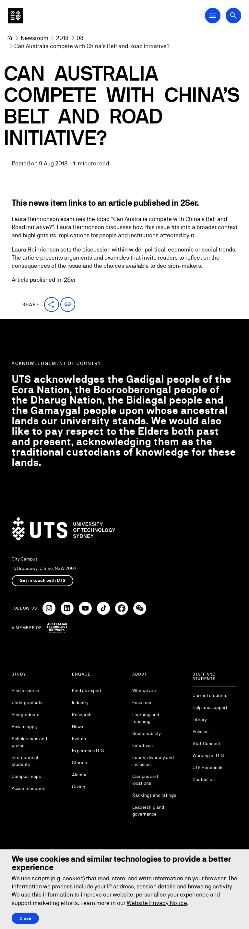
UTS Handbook (208, 767)
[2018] (62, 38)
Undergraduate (27, 702)
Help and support (210, 707)
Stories (79, 762)
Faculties (141, 702)
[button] (51, 304)
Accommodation (28, 788)
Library (200, 719)
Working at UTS (208, 755)
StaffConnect (206, 743)
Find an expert (86, 690)
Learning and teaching (145, 718)
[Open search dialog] (233, 15)
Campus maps (26, 776)
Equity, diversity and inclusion (153, 761)
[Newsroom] (34, 38)
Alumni (79, 774)
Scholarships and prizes (29, 742)
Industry (80, 702)
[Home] (9, 38)
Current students (210, 695)
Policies (200, 731)
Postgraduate (26, 714)
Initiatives (142, 745)
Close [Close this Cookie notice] (25, 918)
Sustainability (146, 733)
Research (81, 714)
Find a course (25, 690)
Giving (78, 786)
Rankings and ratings (154, 795)
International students (25, 761)
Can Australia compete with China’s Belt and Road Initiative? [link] (92, 46)
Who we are (144, 690)
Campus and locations (145, 780)
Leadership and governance (148, 811)
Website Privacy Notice (157, 902)
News (77, 726)
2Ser (70, 280)
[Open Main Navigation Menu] (212, 15)
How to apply (25, 726)
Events (79, 738)
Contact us (204, 779)
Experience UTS (88, 750)
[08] (80, 38)
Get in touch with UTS (42, 580)
